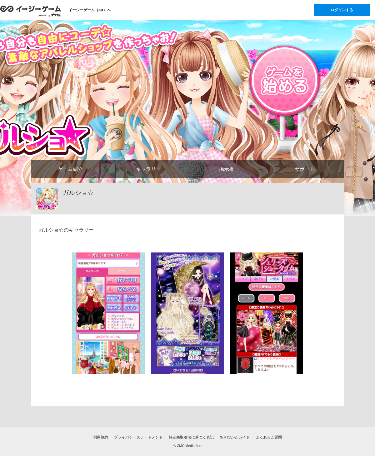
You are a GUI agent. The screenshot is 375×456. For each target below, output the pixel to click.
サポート (305, 169)
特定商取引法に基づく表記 (191, 437)
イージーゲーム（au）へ (89, 9)
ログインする (342, 9)
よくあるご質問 (269, 437)
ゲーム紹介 (70, 169)
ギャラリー (148, 169)
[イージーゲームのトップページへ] (30, 11)
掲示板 (226, 169)
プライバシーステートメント (138, 437)
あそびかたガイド (235, 437)
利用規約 (100, 437)
